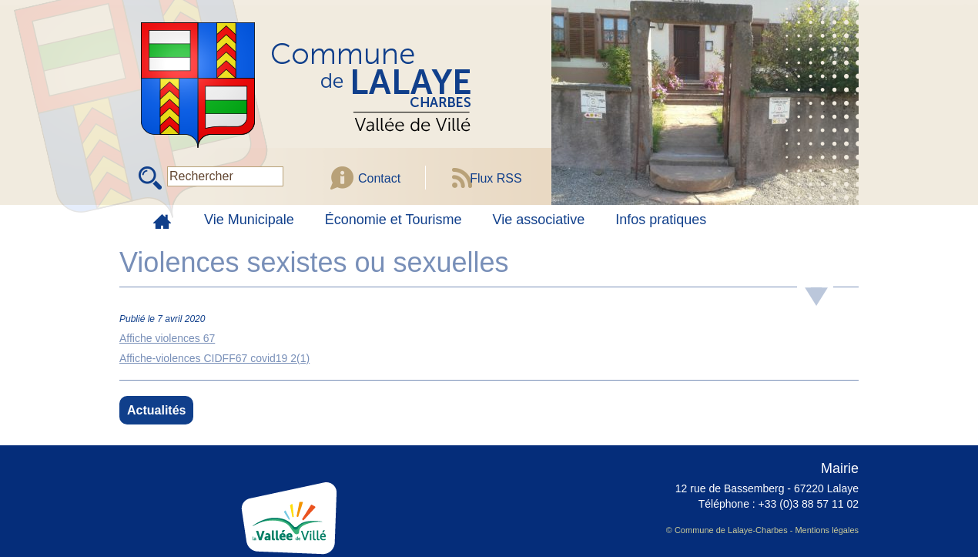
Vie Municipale (249, 219)
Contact (379, 178)
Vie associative (539, 219)
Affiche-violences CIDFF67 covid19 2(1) (214, 358)
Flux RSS (496, 178)
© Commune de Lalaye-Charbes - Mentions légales (762, 530)
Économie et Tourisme (393, 219)
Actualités (156, 410)
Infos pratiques (660, 219)
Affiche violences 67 (167, 338)
